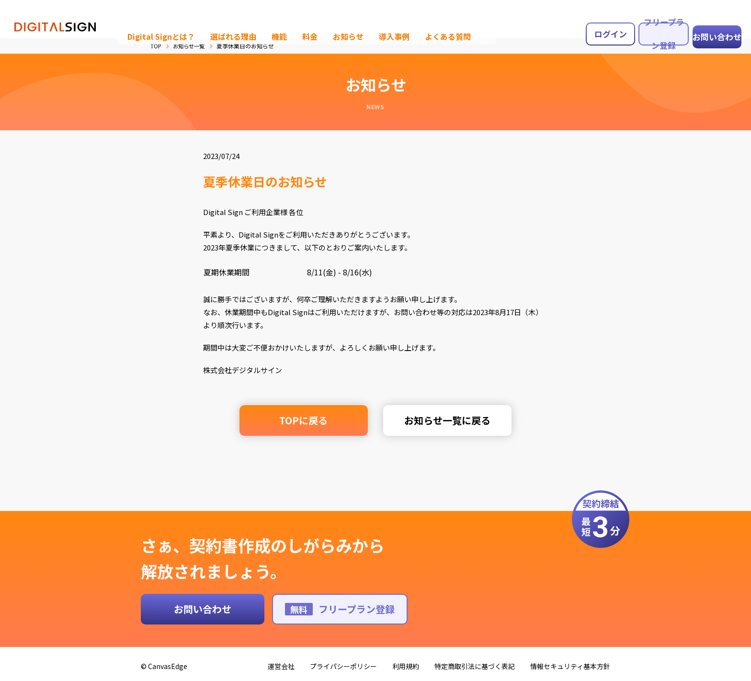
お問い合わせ (712, 17)
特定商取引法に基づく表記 (474, 660)
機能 (260, 17)
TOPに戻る (310, 420)
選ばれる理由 (216, 17)
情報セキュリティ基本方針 (570, 660)
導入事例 (371, 17)
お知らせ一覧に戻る (441, 420)
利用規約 (405, 660)
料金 (290, 17)
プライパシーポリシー (343, 660)
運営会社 (281, 660)
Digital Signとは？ (148, 17)
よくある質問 (422, 17)
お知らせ (327, 17)
